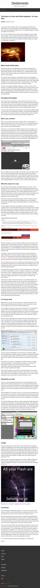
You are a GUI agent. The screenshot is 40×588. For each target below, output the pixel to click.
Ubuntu (20, 86)
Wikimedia (17, 503)
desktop (9, 275)
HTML (4, 583)
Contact (3, 553)
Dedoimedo (20, 3)
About (2, 550)
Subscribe (4, 570)
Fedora (15, 86)
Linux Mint (17, 361)
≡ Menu (3, 10)
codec (2, 449)
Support (3, 567)
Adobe (25, 27)
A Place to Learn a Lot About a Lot (20, 6)
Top (2, 578)
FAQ (2, 556)
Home (2, 575)
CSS (6, 583)
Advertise (3, 564)
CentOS (22, 290)
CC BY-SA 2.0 (27, 503)
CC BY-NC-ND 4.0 (4, 585)
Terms (2, 559)
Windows (18, 246)
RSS (8, 583)
